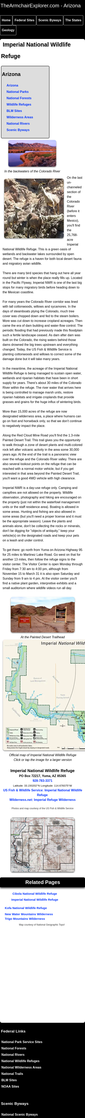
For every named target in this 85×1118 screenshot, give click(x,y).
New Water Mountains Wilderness (29, 914)
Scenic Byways (49, 20)
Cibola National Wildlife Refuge (35, 893)
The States (73, 20)
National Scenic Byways (19, 1114)
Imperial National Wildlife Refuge (34, 899)
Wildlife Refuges (19, 104)
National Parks (18, 91)
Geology (8, 30)
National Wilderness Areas (21, 1067)
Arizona (12, 85)
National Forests (19, 98)
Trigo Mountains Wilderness (25, 918)
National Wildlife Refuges (20, 1061)
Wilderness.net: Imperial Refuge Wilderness (42, 799)
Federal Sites (24, 20)
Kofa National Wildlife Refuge (26, 908)
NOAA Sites (10, 1086)
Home (6, 20)
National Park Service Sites (21, 1042)
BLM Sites (14, 111)
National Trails (12, 1073)
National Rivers (18, 123)
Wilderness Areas (20, 117)
